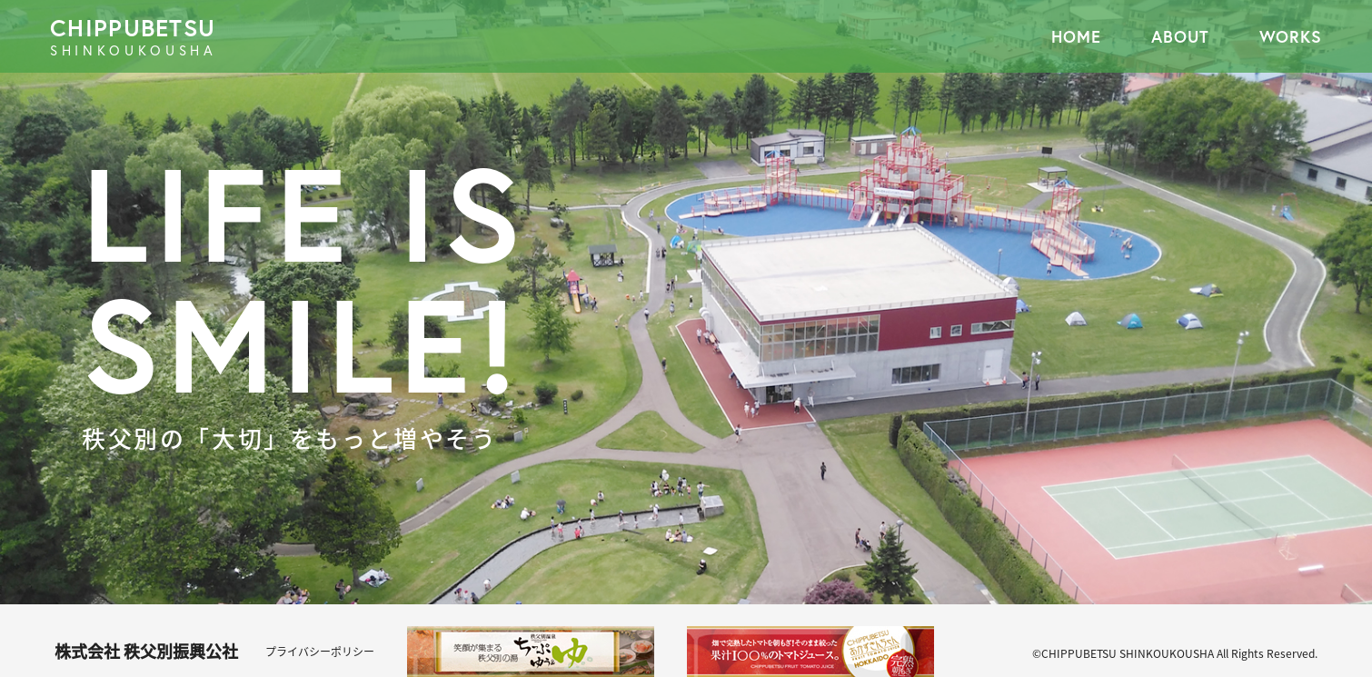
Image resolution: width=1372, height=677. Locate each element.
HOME (1076, 36)
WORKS (1291, 36)
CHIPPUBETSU (368, 36)
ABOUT (1180, 36)
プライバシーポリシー (319, 651)
